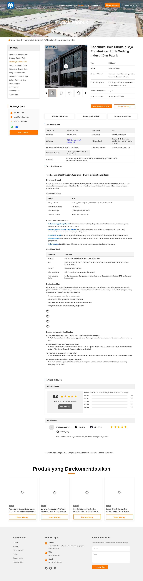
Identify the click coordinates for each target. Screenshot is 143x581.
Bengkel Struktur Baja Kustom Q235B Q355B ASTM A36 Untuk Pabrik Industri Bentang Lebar (85, 510)
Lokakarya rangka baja (57, 453)
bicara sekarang (112, 5)
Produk (81, 5)
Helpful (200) (64, 432)
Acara (86, 5)
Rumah (62, 5)
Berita (15, 554)
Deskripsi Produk (91, 116)
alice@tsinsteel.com (21, 117)
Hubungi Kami (95, 5)
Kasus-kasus (18, 558)
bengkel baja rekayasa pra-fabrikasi (82, 453)
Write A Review (65, 407)
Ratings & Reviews (122, 116)
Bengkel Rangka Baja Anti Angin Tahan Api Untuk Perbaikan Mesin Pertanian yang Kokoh (54, 510)
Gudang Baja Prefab (105, 453)
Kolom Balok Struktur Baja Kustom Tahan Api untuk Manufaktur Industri (22, 510)
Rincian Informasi (59, 116)
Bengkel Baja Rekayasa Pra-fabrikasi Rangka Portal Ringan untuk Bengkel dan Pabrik (117, 510)
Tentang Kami (71, 5)
